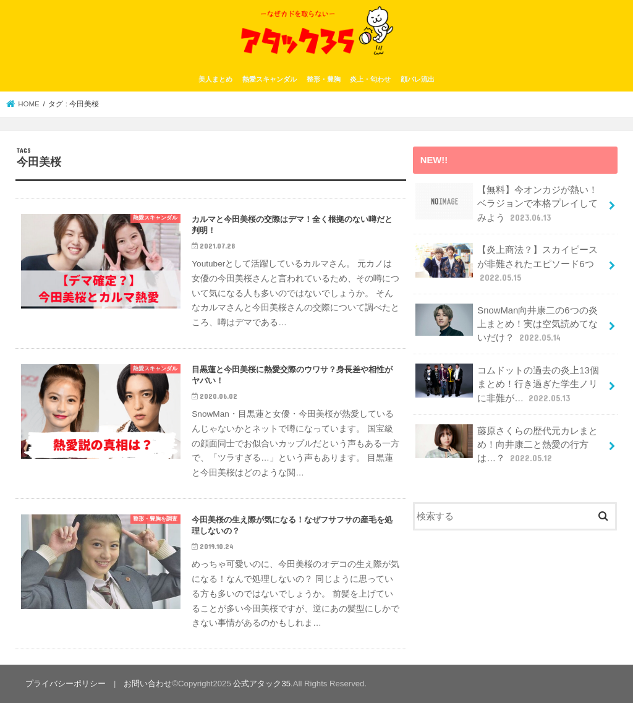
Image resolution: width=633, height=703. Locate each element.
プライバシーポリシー (65, 683)
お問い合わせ (148, 683)
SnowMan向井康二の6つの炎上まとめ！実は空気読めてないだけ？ (506, 324)
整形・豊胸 (324, 79)
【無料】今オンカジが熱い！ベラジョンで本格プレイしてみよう (506, 203)
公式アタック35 (262, 683)
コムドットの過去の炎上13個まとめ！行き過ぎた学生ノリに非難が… (507, 384)
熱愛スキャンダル (269, 79)
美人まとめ (215, 79)
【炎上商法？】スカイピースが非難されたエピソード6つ (506, 263)
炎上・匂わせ (370, 79)
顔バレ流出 (418, 79)
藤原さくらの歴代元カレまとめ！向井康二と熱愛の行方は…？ (506, 444)
